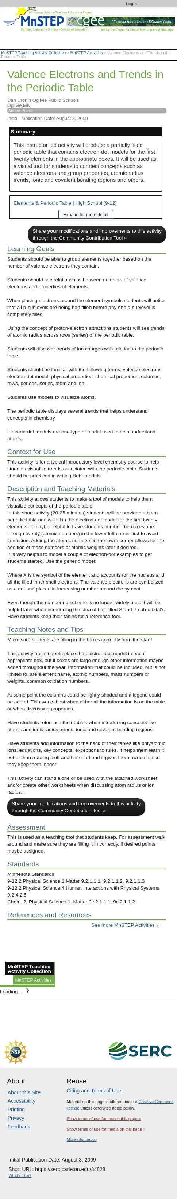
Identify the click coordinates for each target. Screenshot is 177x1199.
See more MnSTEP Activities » (125, 925)
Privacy (16, 1118)
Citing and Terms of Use (94, 1091)
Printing (16, 1109)
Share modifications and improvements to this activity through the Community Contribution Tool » (97, 234)
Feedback (19, 1127)
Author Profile (20, 110)
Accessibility (21, 1101)
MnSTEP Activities (86, 53)
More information (82, 1139)
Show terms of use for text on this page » (104, 1118)
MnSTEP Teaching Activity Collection (33, 53)
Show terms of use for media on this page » (106, 1129)
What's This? (19, 1175)
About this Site (24, 1092)
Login (131, 3)
